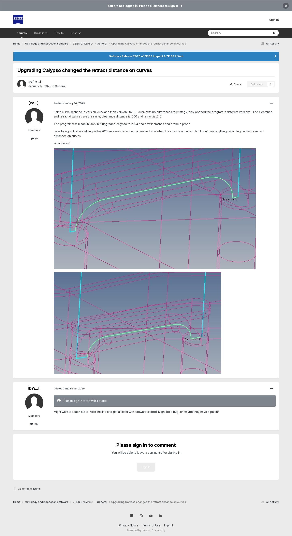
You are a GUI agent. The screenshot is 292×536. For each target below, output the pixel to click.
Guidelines (40, 33)
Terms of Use (151, 525)
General (60, 86)
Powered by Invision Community (146, 530)
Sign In (274, 19)
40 (34, 138)
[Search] (228, 33)
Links (76, 33)
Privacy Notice (128, 525)
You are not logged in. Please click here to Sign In (143, 6)
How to (59, 33)
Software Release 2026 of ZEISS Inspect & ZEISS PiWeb (146, 56)
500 (34, 423)
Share (235, 84)
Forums (22, 34)
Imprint (168, 525)
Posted (69, 103)
